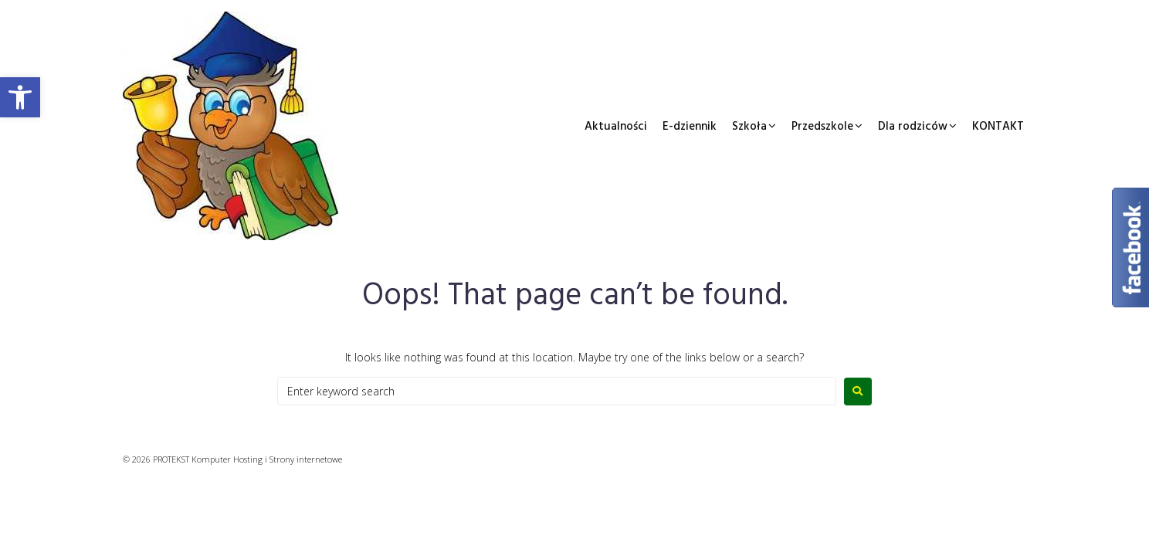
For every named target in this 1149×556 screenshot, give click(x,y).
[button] (20, 97)
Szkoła (749, 126)
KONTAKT (998, 126)
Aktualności (616, 126)
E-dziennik (690, 126)
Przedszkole (822, 126)
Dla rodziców (912, 126)
